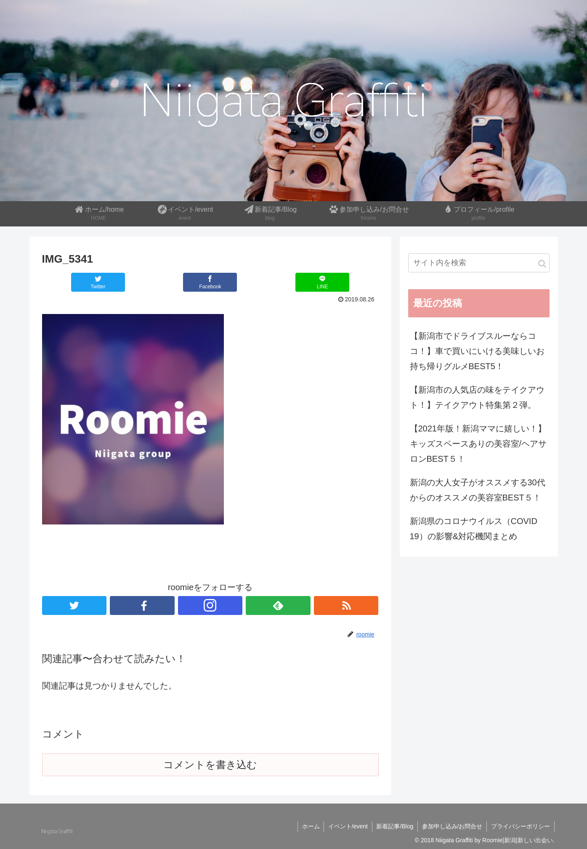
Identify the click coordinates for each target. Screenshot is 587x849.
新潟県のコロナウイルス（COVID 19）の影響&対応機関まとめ (473, 528)
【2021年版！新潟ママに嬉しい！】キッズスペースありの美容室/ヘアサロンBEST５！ (478, 443)
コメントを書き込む (210, 764)
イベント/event (347, 826)
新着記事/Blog (394, 826)
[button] (542, 263)
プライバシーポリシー (520, 826)
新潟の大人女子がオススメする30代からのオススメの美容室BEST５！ (477, 490)
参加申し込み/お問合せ (452, 826)
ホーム (310, 826)
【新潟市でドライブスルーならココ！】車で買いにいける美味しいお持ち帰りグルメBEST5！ (477, 351)
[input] (479, 262)
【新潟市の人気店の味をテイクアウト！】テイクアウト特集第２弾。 (477, 397)
